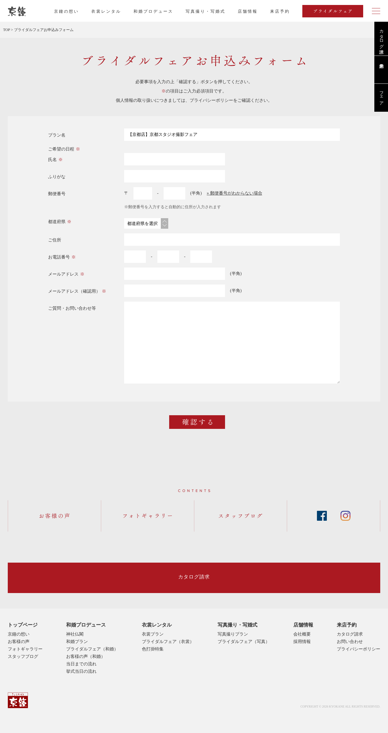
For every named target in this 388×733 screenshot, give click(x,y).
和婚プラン (77, 641)
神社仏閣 (74, 634)
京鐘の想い (66, 11)
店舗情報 (248, 11)
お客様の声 (18, 641)
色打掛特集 (153, 649)
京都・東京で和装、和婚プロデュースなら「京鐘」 (17, 11)
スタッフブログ (23, 656)
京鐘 (18, 700)
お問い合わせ (350, 641)
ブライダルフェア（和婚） (92, 649)
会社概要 (302, 634)
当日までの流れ (81, 664)
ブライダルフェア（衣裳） (168, 641)
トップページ (23, 624)
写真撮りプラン (233, 634)
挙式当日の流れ (81, 671)
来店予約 (347, 624)
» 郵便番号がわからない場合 (234, 193)
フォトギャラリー (25, 649)
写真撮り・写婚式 (205, 11)
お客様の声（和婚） (85, 656)
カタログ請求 (381, 36)
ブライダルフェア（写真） (244, 641)
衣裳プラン (153, 634)
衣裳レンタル (106, 11)
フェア (381, 95)
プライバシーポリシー (211, 100)
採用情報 (302, 641)
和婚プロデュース (153, 11)
